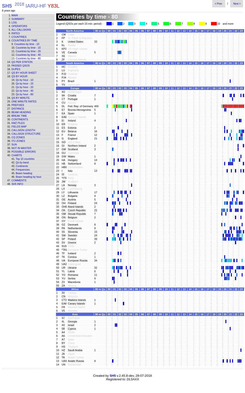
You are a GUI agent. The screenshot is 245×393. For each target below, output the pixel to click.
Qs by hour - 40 (24, 90)
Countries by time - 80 (28, 58)
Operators (19, 26)
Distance (17, 108)
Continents (19, 119)
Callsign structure (25, 133)
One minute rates (24, 101)
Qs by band (22, 162)
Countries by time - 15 (28, 47)
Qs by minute (20, 97)
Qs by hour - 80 (24, 94)
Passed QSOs (20, 65)
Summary (17, 18)
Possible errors (23, 151)
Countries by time (24, 40)
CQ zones (18, 137)
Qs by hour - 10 (24, 79)
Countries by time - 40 (28, 54)
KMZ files (18, 123)
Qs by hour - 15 (24, 83)
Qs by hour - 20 (24, 87)
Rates (15, 33)
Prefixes (17, 105)
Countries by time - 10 (26, 44)
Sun (14, 144)
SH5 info (17, 184)
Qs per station (22, 62)
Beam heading (21, 112)
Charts (16, 155)
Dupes (15, 69)
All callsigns (21, 29)
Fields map (19, 126)
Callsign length (23, 130)
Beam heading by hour (28, 176)
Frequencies (23, 169)
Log (14, 22)
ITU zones (18, 140)
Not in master (21, 148)
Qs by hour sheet (24, 72)
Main (14, 15)
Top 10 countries (25, 158)
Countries (19, 36)
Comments (18, 180)
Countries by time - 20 (28, 51)
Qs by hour (19, 76)
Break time (19, 115)
